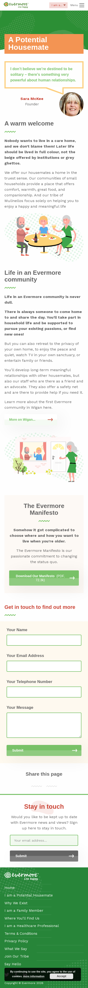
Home (9, 888)
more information (33, 976)
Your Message (20, 707)
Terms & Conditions (20, 933)
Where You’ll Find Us (21, 918)
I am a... (58, 6)
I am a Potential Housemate (28, 895)
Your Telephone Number (29, 681)
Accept (61, 976)
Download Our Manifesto (40, 578)
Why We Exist (15, 903)
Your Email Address (25, 655)
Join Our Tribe (16, 956)
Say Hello (12, 964)
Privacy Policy (16, 941)
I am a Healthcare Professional (31, 926)
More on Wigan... (22, 419)
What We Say (15, 949)
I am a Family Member (23, 910)
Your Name (17, 630)
